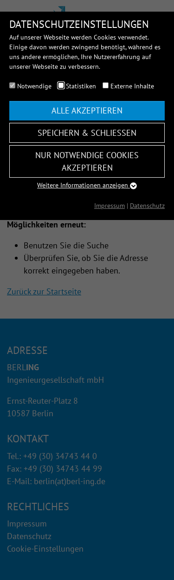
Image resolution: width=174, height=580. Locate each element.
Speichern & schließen (87, 132)
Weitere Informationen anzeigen (87, 185)
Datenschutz (147, 205)
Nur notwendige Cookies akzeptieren (87, 161)
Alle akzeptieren (87, 110)
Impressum (109, 205)
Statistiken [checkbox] (81, 86)
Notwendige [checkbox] (34, 86)
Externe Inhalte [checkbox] (132, 86)
